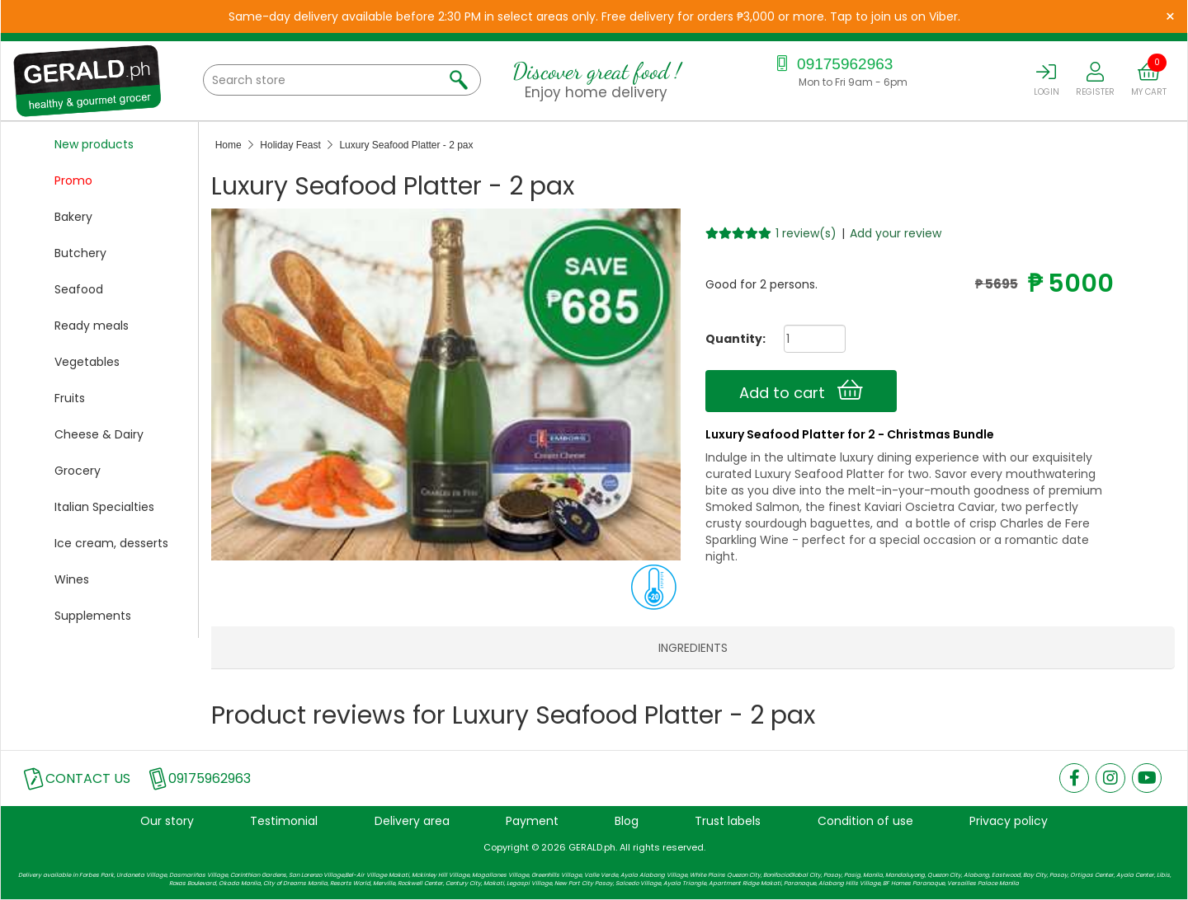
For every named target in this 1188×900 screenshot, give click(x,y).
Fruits (69, 398)
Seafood (78, 289)
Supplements (92, 615)
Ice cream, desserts (111, 543)
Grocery (77, 470)
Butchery (80, 253)
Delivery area (412, 821)
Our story (167, 821)
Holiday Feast (290, 145)
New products (94, 144)
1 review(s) (806, 233)
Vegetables (87, 362)
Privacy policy (1008, 821)
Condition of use (865, 821)
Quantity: (729, 338)
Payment (532, 821)
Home (228, 145)
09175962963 (832, 64)
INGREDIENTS (693, 648)
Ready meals (91, 325)
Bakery (73, 217)
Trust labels (728, 821)
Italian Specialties (104, 507)
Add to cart (801, 390)
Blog (627, 821)
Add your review (895, 233)
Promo (73, 180)
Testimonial (284, 821)
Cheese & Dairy (99, 434)
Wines (71, 579)
